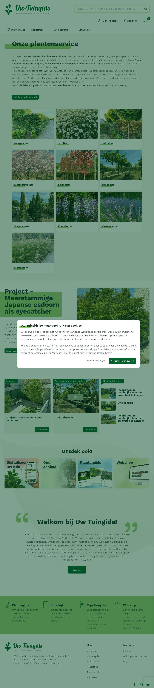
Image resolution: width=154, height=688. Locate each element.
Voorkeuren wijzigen (95, 360)
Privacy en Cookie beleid (98, 352)
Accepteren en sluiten (122, 361)
